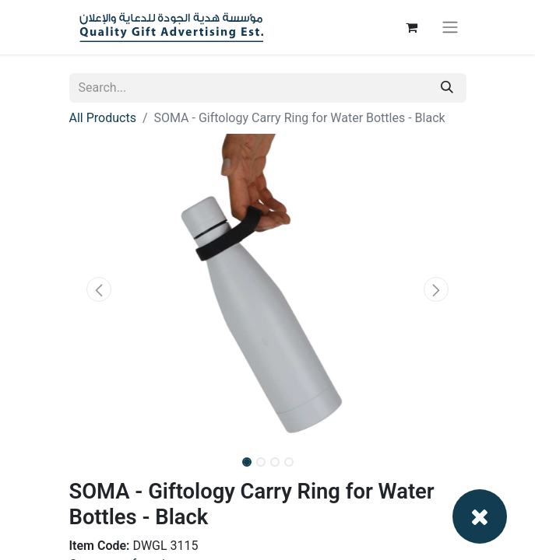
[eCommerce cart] (412, 27)
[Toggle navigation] (450, 27)
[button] (99, 289)
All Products (102, 117)
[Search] (447, 88)
